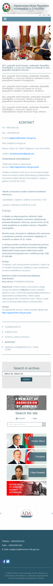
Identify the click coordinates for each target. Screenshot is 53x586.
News (35, 418)
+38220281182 (15, 545)
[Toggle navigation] (5, 19)
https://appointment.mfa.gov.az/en (24, 167)
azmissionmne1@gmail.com (22, 154)
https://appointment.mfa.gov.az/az (16, 313)
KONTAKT (10, 342)
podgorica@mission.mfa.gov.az (22, 138)
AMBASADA (11, 332)
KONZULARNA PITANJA (17, 337)
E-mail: (20, 549)
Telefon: (13, 541)
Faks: (12, 545)
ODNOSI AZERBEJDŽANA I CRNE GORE (22, 348)
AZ (40, 15)
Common (21, 418)
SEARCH (26, 379)
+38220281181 (17, 541)
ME (49, 15)
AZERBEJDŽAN (13, 327)
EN (44, 15)
